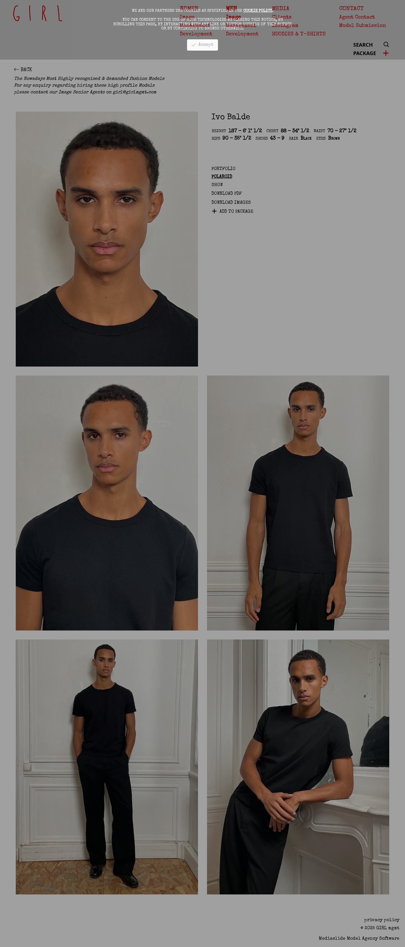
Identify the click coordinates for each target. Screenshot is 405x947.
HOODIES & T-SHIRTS (299, 34)
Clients (282, 17)
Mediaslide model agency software (359, 939)
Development (196, 34)
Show (217, 185)
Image (187, 17)
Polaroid (222, 177)
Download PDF (227, 194)
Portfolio (223, 169)
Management (195, 25)
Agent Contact (357, 17)
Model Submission (362, 25)
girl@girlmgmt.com (134, 92)
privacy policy (381, 920)
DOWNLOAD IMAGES (231, 203)
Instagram (285, 25)
